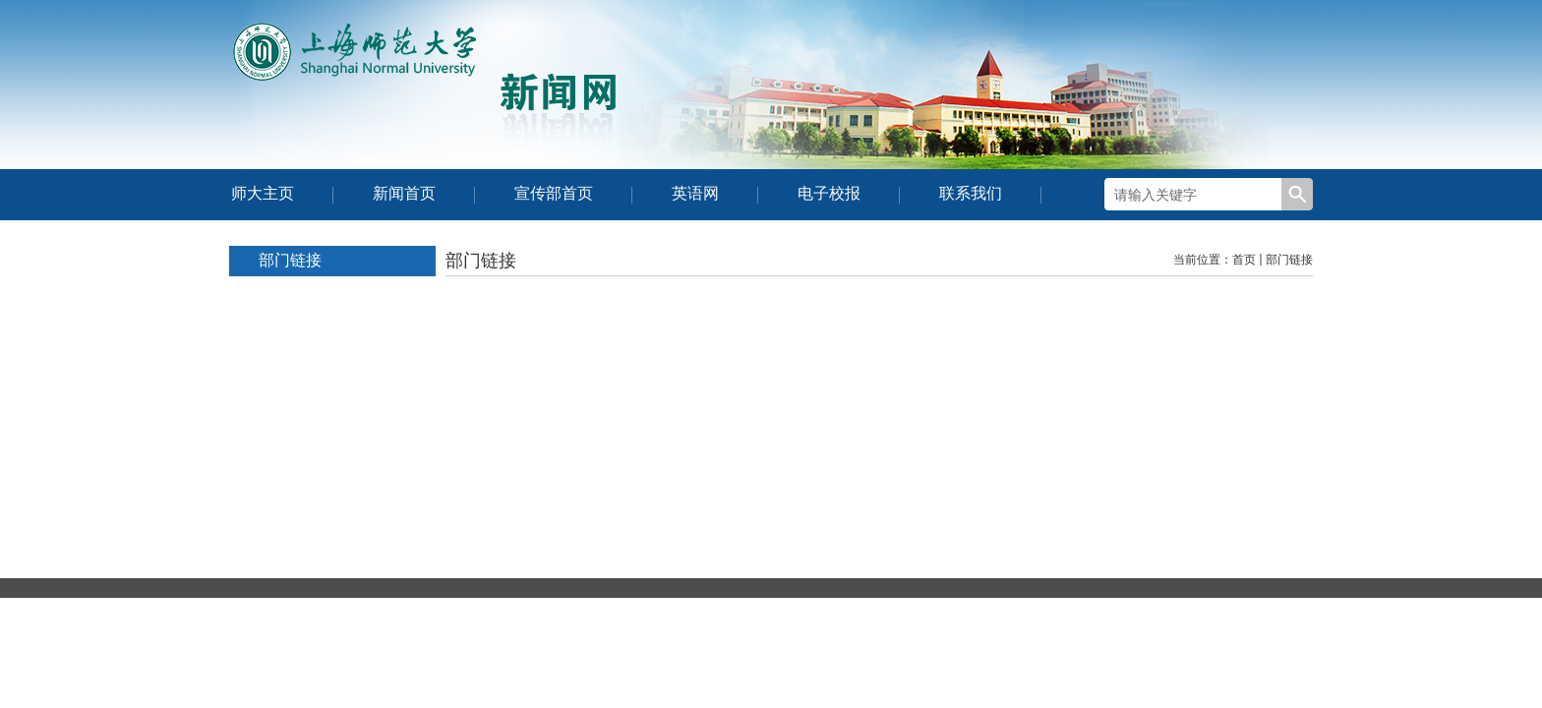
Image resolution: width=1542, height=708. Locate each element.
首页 (1244, 259)
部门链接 (1289, 259)
